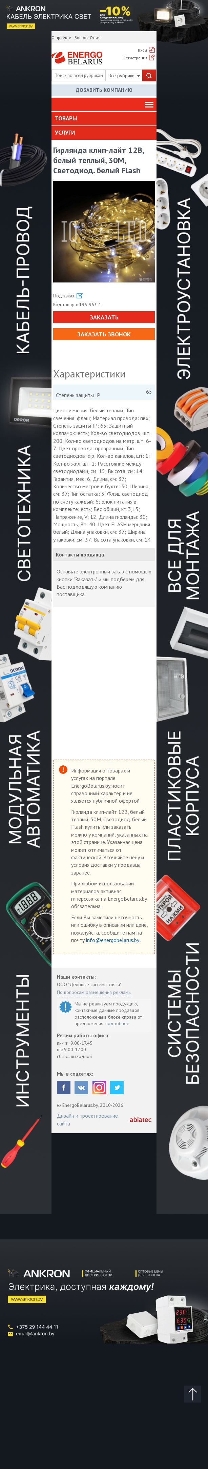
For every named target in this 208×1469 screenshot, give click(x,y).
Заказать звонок (104, 334)
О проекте (61, 37)
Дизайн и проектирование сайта (87, 1119)
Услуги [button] (65, 132)
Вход (142, 50)
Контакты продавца (80, 554)
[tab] (104, 118)
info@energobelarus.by (113, 940)
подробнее (117, 1023)
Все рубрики (124, 76)
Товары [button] (66, 118)
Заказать (104, 317)
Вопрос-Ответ (88, 37)
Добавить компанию (104, 90)
